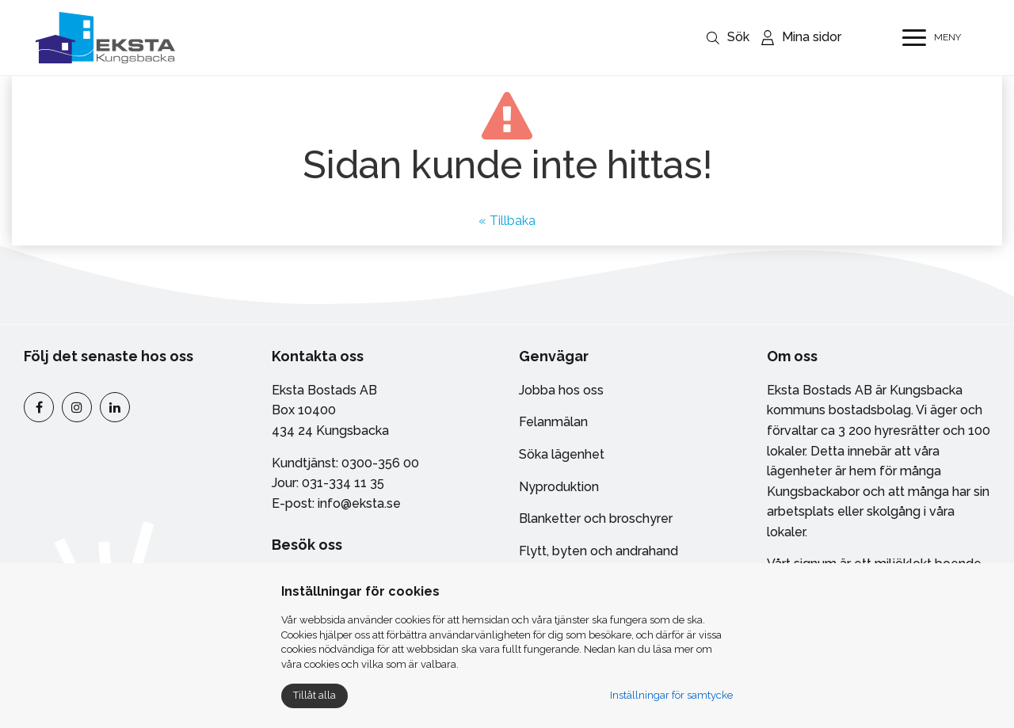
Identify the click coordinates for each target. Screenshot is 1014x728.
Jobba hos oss (561, 390)
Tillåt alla (314, 695)
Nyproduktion (559, 486)
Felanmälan (553, 421)
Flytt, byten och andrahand (598, 550)
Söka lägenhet (561, 454)
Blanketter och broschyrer (596, 518)
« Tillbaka (507, 220)
